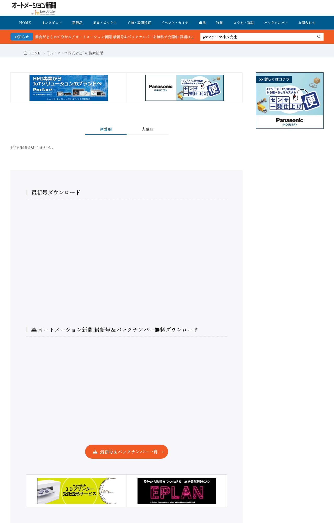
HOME (25, 22)
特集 (219, 22)
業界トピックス (105, 22)
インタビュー (51, 22)
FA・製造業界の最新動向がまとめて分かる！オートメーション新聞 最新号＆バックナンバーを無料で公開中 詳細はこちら (108, 36)
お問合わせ (306, 22)
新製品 (77, 22)
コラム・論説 (243, 22)
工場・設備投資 (139, 22)
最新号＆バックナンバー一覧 (129, 451)
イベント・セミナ (174, 22)
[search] (319, 36)
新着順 (106, 129)
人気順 (147, 129)
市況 (202, 22)
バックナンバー (276, 22)
